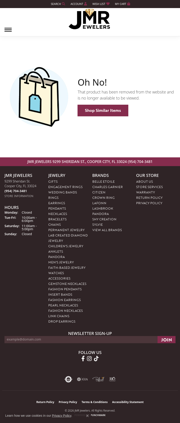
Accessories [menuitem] (59, 278)
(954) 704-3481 (140, 161)
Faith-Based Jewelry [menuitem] (66, 267)
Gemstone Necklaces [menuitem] (67, 283)
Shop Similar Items (103, 110)
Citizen (98, 192)
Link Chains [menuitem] (58, 316)
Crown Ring (103, 197)
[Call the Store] (15, 191)
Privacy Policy (149, 203)
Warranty (145, 192)
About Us (144, 181)
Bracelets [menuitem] (57, 219)
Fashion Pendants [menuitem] (65, 289)
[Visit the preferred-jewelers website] (98, 379)
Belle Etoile (103, 181)
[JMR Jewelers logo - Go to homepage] (90, 19)
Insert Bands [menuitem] (60, 294)
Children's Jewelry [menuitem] (65, 246)
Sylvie (97, 224)
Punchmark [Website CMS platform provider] (98, 415)
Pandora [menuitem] (56, 256)
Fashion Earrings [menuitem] (64, 299)
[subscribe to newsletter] (167, 339)
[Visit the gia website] (82, 379)
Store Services (149, 186)
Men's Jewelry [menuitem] (61, 262)
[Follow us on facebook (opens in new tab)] (83, 358)
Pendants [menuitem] (57, 208)
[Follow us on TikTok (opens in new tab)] (96, 358)
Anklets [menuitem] (55, 251)
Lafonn (99, 203)
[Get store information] (18, 196)
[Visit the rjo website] (112, 379)
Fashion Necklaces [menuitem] (65, 310)
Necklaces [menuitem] (57, 213)
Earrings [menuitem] (56, 203)
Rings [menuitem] (53, 197)
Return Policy (149, 197)
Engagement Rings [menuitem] (65, 186)
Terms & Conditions (95, 402)
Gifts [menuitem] (53, 181)
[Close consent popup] (87, 415)
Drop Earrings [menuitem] (61, 321)
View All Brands (107, 230)
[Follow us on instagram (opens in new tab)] (89, 358)
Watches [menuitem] (56, 273)
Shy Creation (104, 219)
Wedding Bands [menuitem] (62, 192)
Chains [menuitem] (54, 224)
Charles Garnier (107, 186)
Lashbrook (102, 208)
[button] (57, 4)
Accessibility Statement (128, 402)
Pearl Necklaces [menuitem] (63, 305)
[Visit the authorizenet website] (68, 379)
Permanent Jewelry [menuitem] (66, 230)
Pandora (100, 213)
